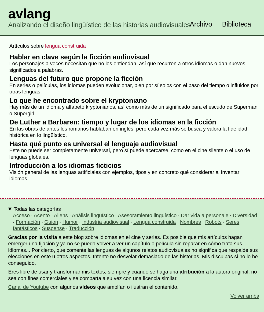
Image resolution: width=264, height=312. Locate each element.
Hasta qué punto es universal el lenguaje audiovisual (93, 144)
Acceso (21, 215)
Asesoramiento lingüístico (147, 215)
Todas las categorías (37, 209)
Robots (213, 222)
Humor (70, 222)
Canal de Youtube (28, 287)
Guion (51, 222)
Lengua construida (154, 222)
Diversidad (245, 215)
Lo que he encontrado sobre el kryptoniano (78, 100)
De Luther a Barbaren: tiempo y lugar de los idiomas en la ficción (112, 122)
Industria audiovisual (105, 222)
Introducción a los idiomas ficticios (65, 165)
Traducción (81, 228)
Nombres (190, 222)
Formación (28, 222)
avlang (29, 13)
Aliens (61, 215)
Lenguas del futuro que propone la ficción (76, 78)
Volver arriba (244, 296)
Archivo (201, 24)
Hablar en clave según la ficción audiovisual (79, 57)
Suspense (53, 228)
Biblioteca (236, 24)
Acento (42, 215)
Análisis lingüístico (93, 215)
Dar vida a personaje (204, 215)
